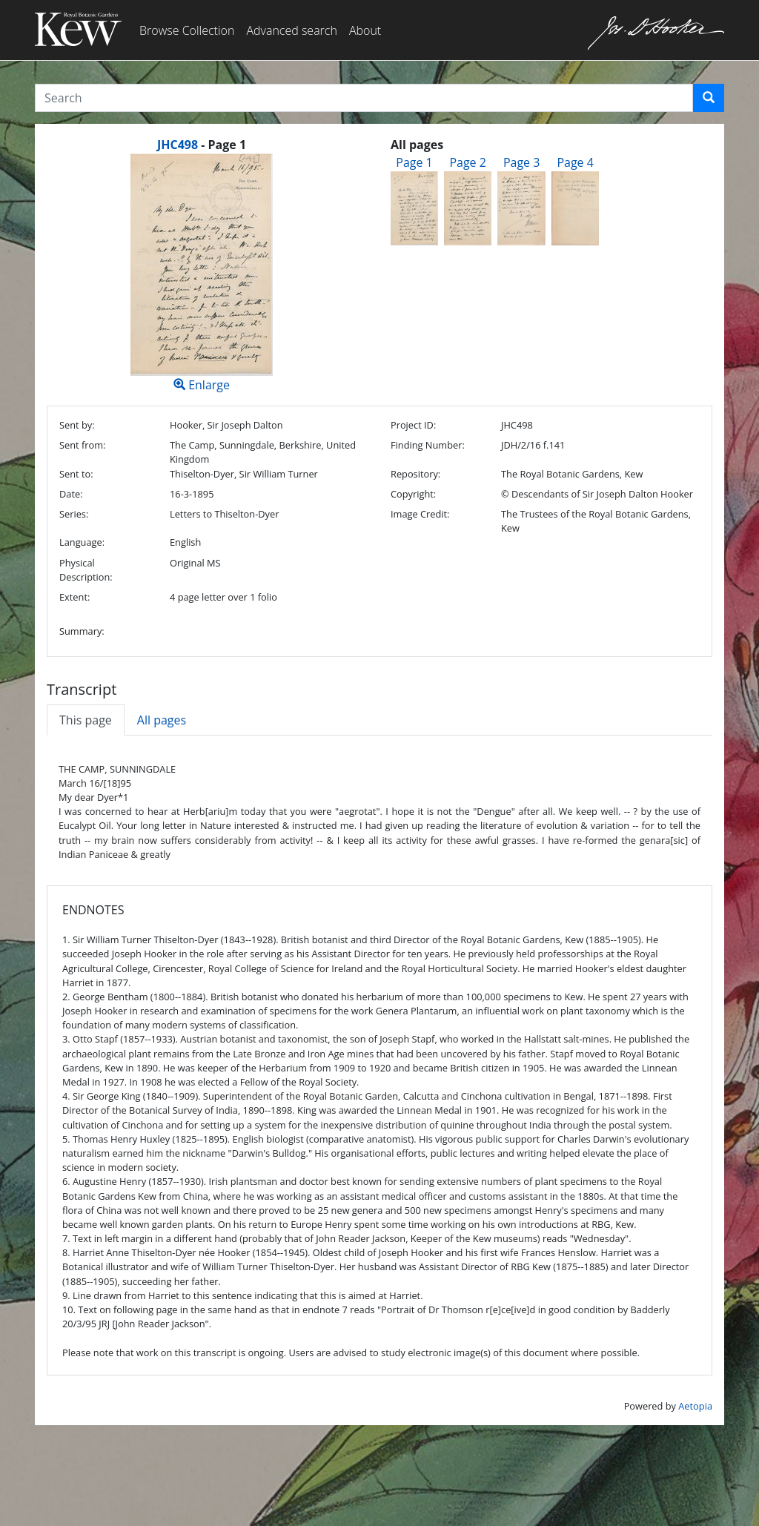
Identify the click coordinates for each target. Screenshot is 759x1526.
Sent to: (76, 473)
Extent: (74, 597)
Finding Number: (428, 445)
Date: (71, 494)
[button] (708, 98)
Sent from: (82, 445)
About (365, 30)
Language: (82, 542)
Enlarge (201, 273)
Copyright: (413, 494)
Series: (73, 514)
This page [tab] (85, 720)
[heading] (201, 144)
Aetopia (695, 1406)
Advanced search (291, 30)
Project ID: (413, 425)
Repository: (415, 473)
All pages (161, 720)
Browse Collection (186, 30)
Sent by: (77, 425)
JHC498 (177, 144)
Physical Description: (86, 570)
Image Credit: (420, 514)
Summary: (82, 631)
